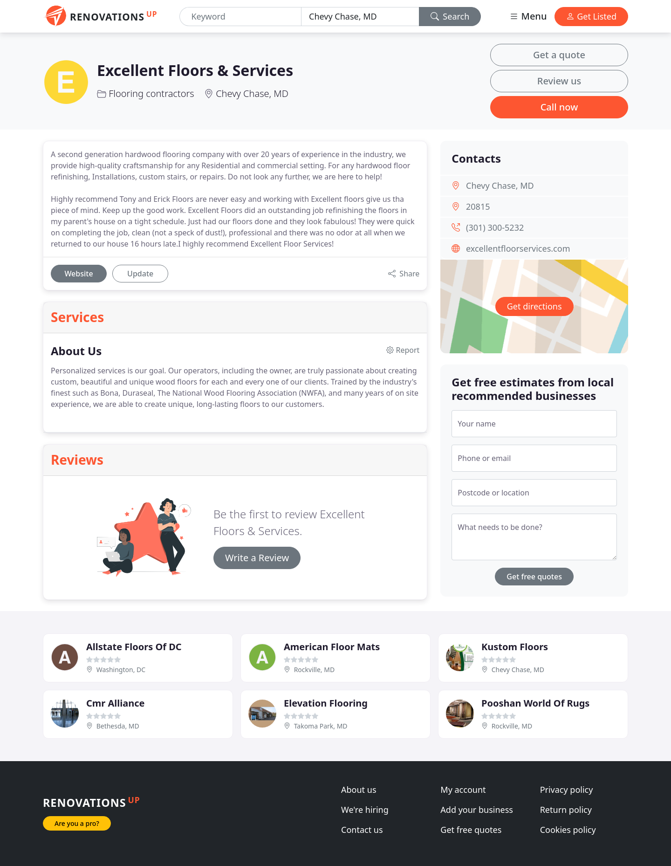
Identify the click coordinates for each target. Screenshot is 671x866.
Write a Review (257, 557)
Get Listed (591, 16)
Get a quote (559, 54)
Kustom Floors (514, 646)
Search (450, 16)
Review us (559, 81)
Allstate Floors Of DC (134, 646)
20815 (478, 206)
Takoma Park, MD (321, 726)
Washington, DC (120, 669)
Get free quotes (534, 576)
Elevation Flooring (326, 703)
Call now (559, 107)
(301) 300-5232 (495, 227)
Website (78, 273)
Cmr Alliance (115, 703)
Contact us (362, 829)
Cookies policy (568, 829)
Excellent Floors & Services (195, 70)
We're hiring (365, 809)
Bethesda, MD (117, 726)
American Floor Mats (332, 646)
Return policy (566, 809)
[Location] (360, 16)
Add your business (476, 809)
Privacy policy (566, 789)
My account (463, 789)
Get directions (534, 306)
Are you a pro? (77, 823)
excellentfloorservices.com (518, 248)
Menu (528, 16)
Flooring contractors (151, 93)
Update (140, 273)
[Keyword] (240, 16)
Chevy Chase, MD (252, 93)
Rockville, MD (314, 669)
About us (359, 789)
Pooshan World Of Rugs (535, 703)
